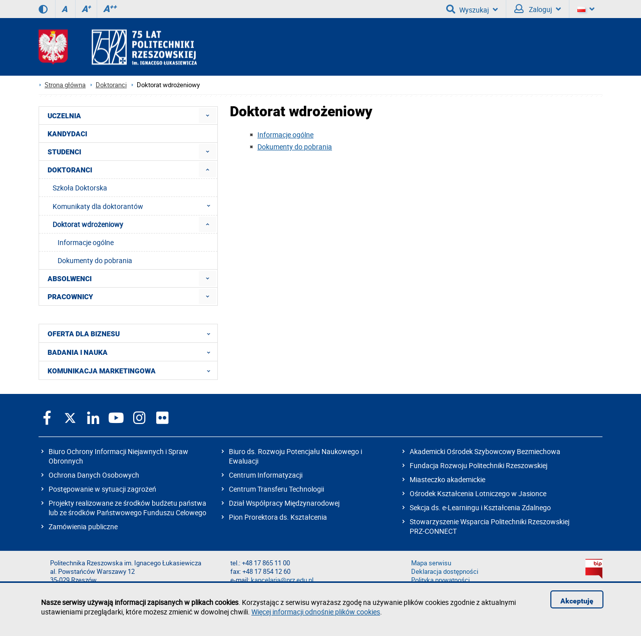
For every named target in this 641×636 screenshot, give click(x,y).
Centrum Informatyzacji (265, 475)
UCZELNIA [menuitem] (64, 116)
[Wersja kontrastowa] (43, 9)
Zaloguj (537, 9)
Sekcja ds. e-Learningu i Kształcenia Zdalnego (480, 507)
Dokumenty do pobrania (294, 146)
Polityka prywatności (440, 580)
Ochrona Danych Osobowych (94, 475)
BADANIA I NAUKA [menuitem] (132, 352)
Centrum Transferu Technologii (276, 489)
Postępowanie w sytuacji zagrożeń (102, 489)
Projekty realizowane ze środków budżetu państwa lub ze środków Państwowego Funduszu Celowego (127, 507)
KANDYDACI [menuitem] (67, 134)
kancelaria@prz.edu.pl (282, 580)
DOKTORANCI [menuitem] (70, 170)
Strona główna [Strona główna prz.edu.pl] (65, 85)
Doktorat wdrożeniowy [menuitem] (88, 224)
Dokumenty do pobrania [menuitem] (95, 260)
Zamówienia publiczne (83, 526)
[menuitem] (207, 115)
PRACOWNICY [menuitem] (70, 297)
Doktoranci (111, 85)
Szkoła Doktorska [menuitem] (80, 187)
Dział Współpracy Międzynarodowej (284, 503)
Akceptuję (576, 601)
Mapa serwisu (431, 563)
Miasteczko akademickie (447, 479)
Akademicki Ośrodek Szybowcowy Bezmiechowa (485, 451)
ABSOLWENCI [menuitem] (70, 279)
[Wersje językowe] (585, 9)
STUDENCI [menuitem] (64, 152)
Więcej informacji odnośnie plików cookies (315, 611)
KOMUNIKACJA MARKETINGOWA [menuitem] (132, 370)
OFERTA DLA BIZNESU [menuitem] (132, 333)
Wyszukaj (472, 9)
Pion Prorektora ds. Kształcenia (278, 517)
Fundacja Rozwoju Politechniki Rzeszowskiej (478, 465)
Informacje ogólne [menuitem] (86, 242)
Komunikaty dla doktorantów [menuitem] (134, 206)
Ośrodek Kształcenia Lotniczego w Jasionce (478, 493)
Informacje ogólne (285, 134)
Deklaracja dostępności (444, 571)
